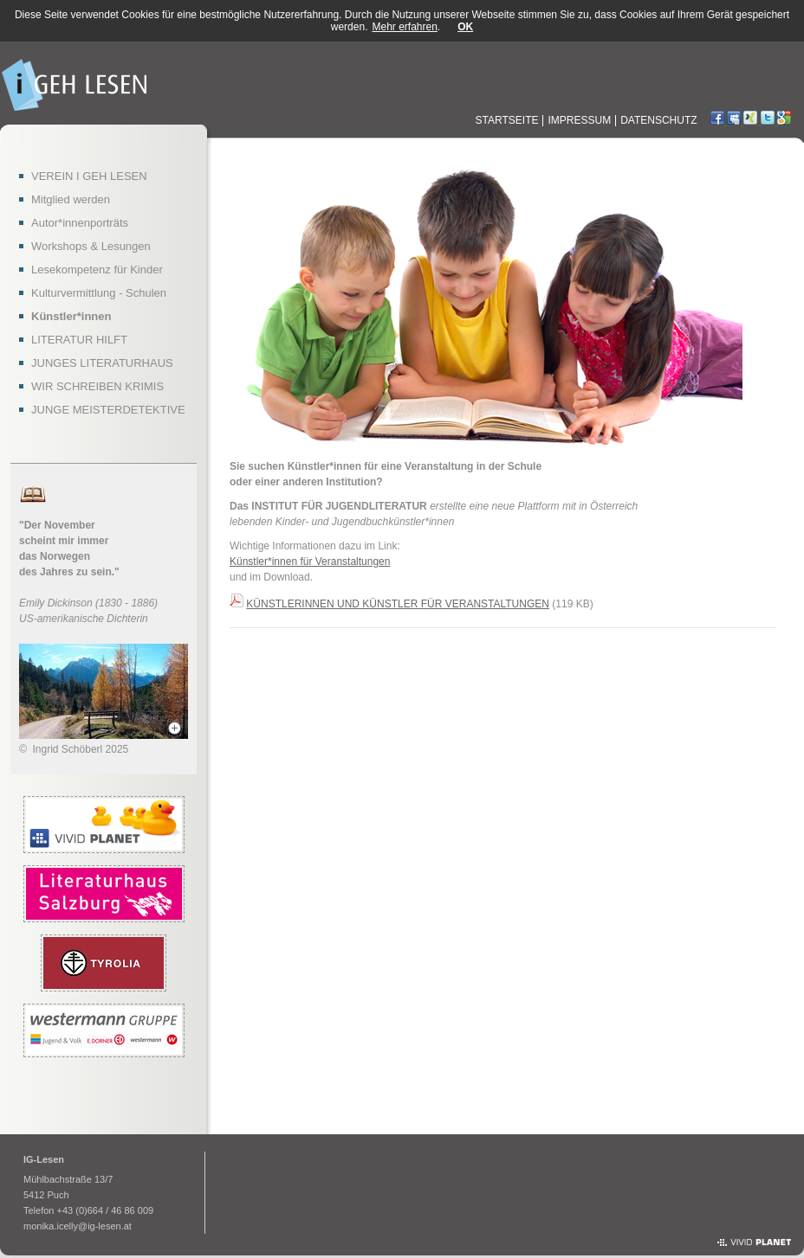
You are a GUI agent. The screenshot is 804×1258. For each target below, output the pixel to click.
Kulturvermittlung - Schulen (98, 292)
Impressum (579, 120)
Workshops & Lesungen (91, 246)
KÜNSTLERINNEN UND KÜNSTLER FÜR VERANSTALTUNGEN (397, 604)
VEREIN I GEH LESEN (89, 176)
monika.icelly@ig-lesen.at (77, 1226)
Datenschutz (658, 120)
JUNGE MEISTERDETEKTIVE (108, 409)
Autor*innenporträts (79, 222)
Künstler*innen (71, 316)
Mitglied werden (70, 199)
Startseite (507, 120)
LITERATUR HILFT (79, 339)
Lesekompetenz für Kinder (97, 269)
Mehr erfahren (404, 27)
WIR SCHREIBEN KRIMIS (97, 386)
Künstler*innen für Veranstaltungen (310, 561)
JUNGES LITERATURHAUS (102, 362)
